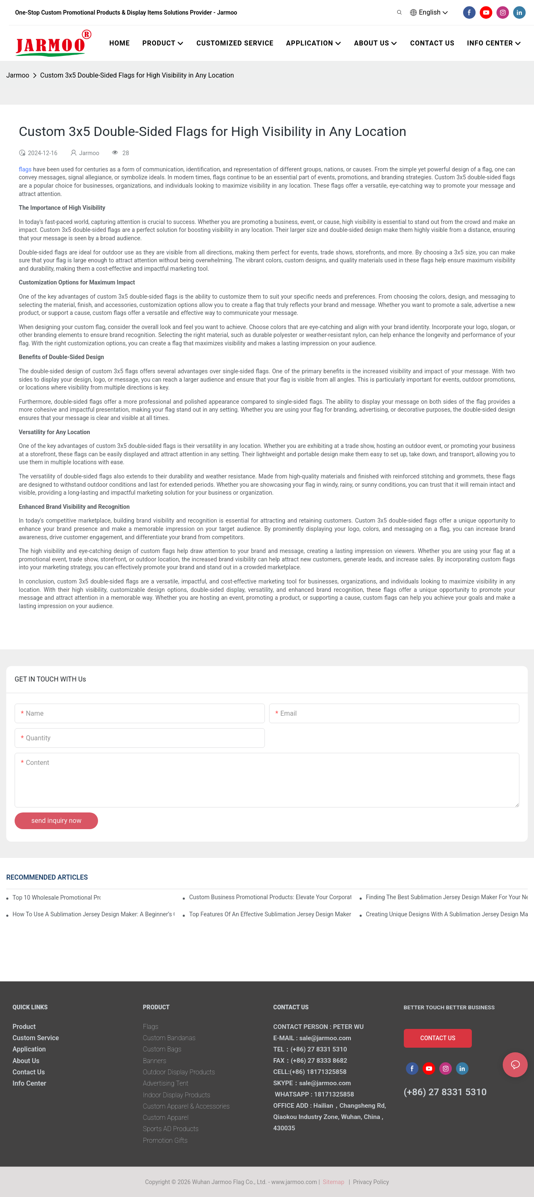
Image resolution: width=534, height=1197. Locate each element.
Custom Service (36, 1038)
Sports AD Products (171, 1129)
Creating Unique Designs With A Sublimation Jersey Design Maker (447, 914)
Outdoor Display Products (180, 1072)
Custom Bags (163, 1049)
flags (25, 169)
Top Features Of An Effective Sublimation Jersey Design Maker (270, 914)
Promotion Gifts (166, 1140)
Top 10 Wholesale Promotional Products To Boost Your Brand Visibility (57, 897)
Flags (151, 1027)
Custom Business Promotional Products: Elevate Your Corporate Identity (270, 897)
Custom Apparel (166, 1118)
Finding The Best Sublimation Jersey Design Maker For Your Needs (447, 897)
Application (30, 1049)
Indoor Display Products (177, 1095)
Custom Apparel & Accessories (187, 1106)
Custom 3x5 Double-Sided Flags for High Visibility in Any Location (137, 75)
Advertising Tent (166, 1083)
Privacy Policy (371, 1182)
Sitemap (334, 1182)
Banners (155, 1061)
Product (24, 1027)
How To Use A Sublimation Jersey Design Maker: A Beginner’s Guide (93, 914)
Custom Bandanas (170, 1038)
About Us (26, 1061)
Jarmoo (17, 75)
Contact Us (29, 1072)
